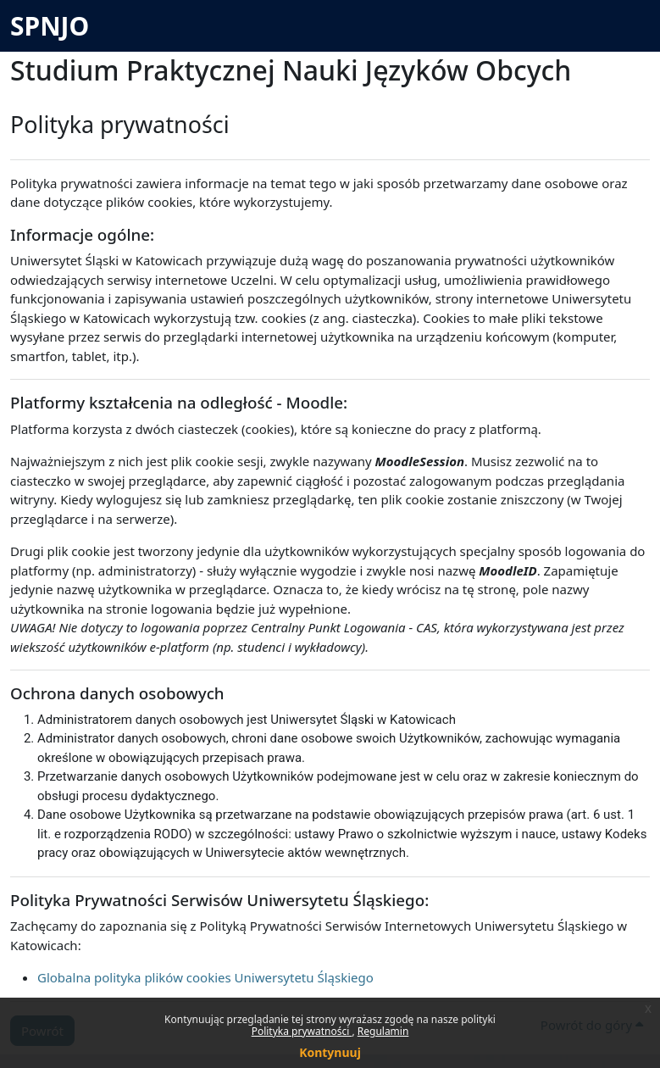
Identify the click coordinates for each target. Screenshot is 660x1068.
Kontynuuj (330, 1052)
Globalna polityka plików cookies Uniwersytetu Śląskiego (205, 977)
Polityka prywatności (302, 1031)
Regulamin (383, 1031)
